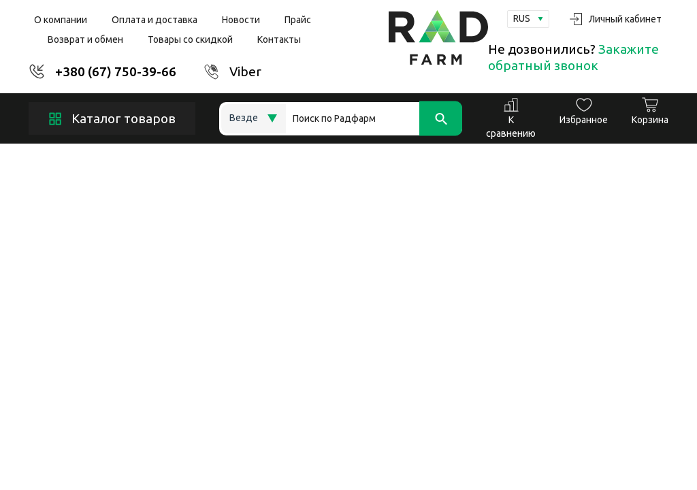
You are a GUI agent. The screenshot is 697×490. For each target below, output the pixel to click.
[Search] (374, 118)
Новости (241, 19)
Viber (245, 71)
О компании (60, 19)
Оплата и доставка (154, 19)
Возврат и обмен (85, 39)
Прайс (298, 19)
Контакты (279, 39)
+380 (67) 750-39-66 (115, 71)
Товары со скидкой (190, 39)
